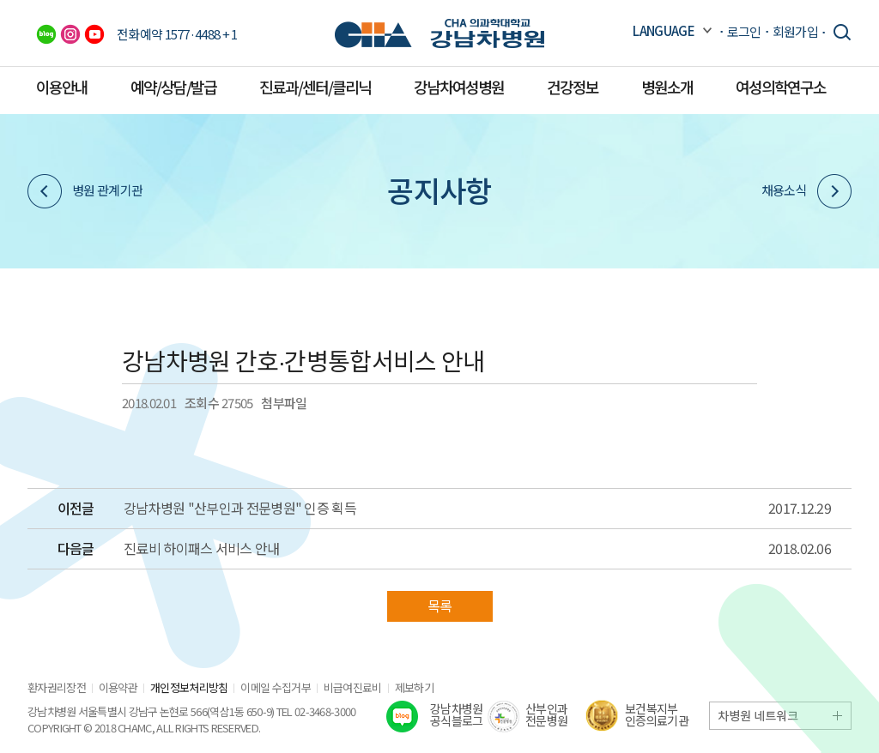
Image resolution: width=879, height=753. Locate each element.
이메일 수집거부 (275, 687)
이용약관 (118, 687)
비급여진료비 (353, 687)
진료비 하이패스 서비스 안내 (202, 549)
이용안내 (62, 86)
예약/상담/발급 (173, 86)
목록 (439, 605)
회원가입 (795, 31)
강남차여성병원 (459, 86)
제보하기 (414, 687)
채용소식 (806, 191)
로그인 (744, 31)
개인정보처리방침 (188, 687)
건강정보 (572, 86)
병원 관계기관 (84, 191)
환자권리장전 (56, 687)
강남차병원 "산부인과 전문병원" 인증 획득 (240, 508)
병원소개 (667, 86)
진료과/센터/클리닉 (315, 86)
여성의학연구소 (781, 86)
